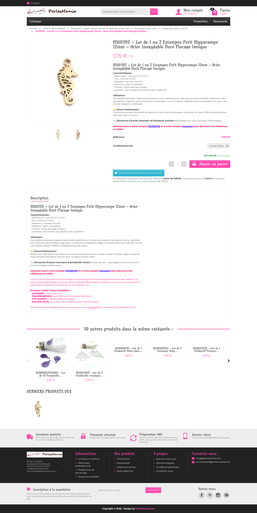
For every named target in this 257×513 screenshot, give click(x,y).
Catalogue (35, 21)
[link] (201, 495)
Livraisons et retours (88, 458)
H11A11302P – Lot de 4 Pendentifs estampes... (89, 374)
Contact (33, 3)
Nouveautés (220, 21)
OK (154, 11)
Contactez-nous (164, 471)
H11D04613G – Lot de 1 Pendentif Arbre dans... (129, 350)
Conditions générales (167, 467)
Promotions (201, 21)
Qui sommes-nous (166, 458)
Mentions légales (165, 463)
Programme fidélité (88, 476)
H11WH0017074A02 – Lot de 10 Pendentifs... (50, 374)
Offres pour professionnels (83, 464)
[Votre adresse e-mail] (120, 490)
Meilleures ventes (126, 467)
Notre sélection (125, 471)
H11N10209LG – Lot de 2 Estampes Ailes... (167, 350)
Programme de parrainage (84, 471)
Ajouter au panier (209, 164)
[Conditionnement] (218, 146)
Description (40, 198)
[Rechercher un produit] (125, 11)
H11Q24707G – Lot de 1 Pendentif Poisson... (206, 350)
